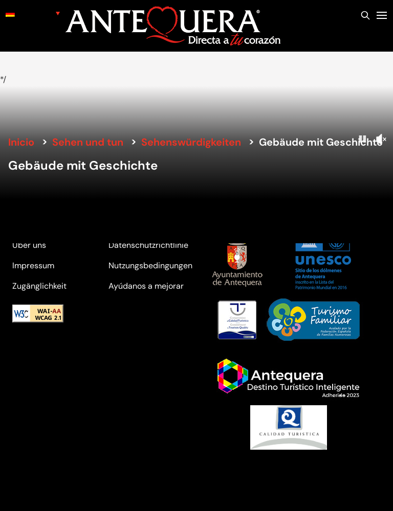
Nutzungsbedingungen (150, 265)
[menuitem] (33, 13)
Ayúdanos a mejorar (146, 286)
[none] (33, 13)
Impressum (33, 265)
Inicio (21, 142)
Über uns (29, 245)
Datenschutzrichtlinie (148, 245)
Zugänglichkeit (39, 286)
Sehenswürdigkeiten (191, 142)
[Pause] (362, 139)
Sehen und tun (87, 142)
